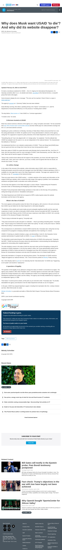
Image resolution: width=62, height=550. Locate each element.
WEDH (4, 537)
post (18, 261)
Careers (24, 545)
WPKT (12, 539)
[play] (4, 10)
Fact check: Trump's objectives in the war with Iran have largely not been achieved (40, 484)
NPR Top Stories (10, 338)
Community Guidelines (40, 539)
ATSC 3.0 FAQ (13, 541)
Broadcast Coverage (52, 531)
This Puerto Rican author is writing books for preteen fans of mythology (25, 411)
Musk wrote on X (15, 113)
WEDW (10, 537)
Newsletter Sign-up (39, 526)
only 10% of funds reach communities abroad (17, 125)
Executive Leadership (27, 529)
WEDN (7, 537)
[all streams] (60, 10)
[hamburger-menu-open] (3, 5)
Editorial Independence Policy (53, 543)
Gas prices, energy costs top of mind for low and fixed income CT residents (27, 397)
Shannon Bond (25, 505)
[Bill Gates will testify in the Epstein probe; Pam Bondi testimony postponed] (10, 467)
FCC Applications (51, 537)
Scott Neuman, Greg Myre (27, 489)
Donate (56, 5)
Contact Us (25, 548)
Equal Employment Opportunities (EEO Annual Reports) (39, 546)
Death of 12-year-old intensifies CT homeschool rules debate (22, 407)
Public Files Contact (6, 541)
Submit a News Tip (39, 523)
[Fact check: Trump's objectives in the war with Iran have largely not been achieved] (10, 486)
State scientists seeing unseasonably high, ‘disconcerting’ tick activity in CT (27, 402)
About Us (25, 523)
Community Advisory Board (27, 539)
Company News (26, 526)
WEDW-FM (5, 539)
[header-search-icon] (37, 5)
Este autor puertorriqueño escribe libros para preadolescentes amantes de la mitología (30, 392)
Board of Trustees (26, 535)
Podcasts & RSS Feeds (40, 529)
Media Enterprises (27, 542)
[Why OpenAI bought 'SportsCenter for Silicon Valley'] (10, 504)
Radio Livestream (39, 532)
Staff (24, 532)
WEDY (14, 537)
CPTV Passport (38, 542)
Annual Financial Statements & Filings (52, 528)
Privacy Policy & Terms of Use (53, 524)
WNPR (9, 539)
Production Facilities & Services (53, 547)
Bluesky (45, 257)
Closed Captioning (52, 534)
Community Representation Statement (41, 536)
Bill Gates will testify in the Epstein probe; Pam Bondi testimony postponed (39, 465)
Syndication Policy (52, 540)
